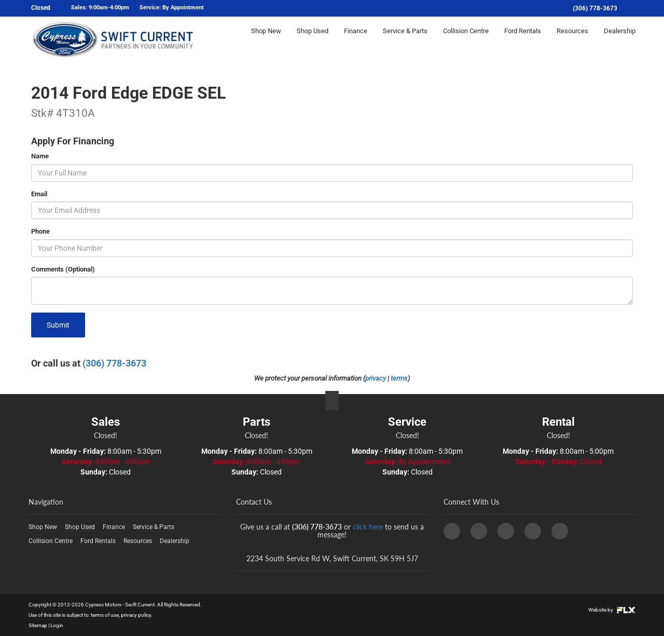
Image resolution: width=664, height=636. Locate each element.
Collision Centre (466, 40)
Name (40, 156)
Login (56, 625)
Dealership (619, 40)
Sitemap (38, 625)
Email (39, 194)
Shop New (266, 40)
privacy (375, 378)
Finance (355, 40)
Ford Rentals (522, 40)
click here (368, 526)
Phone (40, 231)
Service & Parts (405, 40)
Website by (611, 610)
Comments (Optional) (63, 269)
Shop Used (312, 40)
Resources (572, 40)
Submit (58, 325)
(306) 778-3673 (595, 8)
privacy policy (136, 615)
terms (399, 378)
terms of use (105, 615)
